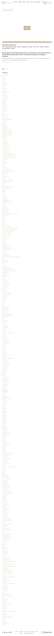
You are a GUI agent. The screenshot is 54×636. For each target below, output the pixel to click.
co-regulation (5, 141)
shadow (4, 511)
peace (3, 425)
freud (3, 241)
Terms (36, 631)
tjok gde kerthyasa (6, 573)
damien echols (5, 169)
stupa (3, 546)
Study (27, 1)
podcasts (4, 441)
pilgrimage (4, 434)
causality (4, 140)
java (3, 305)
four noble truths (6, 234)
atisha (3, 103)
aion (3, 81)
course (3, 160)
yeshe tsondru (5, 623)
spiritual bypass (6, 535)
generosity (4, 245)
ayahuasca (4, 107)
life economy (5, 339)
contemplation (5, 152)
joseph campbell (6, 313)
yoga (3, 625)
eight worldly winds (7, 202)
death (3, 174)
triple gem (4, 587)
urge (3, 597)
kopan (3, 329)
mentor (4, 372)
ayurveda (4, 109)
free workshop (5, 238)
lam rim (4, 331)
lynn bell (4, 353)
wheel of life (5, 618)
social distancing (6, 523)
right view (4, 484)
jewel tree (4, 306)
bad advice (5, 110)
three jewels (5, 563)
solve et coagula (6, 528)
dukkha (4, 191)
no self (3, 406)
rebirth (4, 470)
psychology (5, 456)
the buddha (5, 552)
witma (3, 621)
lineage (4, 344)
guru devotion (5, 260)
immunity (4, 286)
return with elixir (6, 478)
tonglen (4, 575)
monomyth (4, 389)
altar (3, 86)
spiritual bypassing (6, 537)
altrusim (4, 90)
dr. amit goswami (6, 188)
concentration (5, 145)
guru (3, 258)
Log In (49, 2)
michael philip (5, 377)
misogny (4, 387)
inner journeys (5, 294)
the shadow (5, 554)
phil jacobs (5, 430)
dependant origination (7, 179)
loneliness (4, 349)
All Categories (5, 74)
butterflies (4, 136)
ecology (4, 195)
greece (4, 251)
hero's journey (5, 272)
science (4, 501)
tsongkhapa (5, 588)
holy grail (4, 274)
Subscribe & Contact (44, 2)
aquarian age (5, 97)
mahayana (4, 355)
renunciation (5, 477)
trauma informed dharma (6, 48)
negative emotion (6, 398)
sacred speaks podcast (7, 492)
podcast (4, 439)
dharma (4, 183)
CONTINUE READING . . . (7, 62)
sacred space (5, 489)
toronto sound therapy (7, 576)
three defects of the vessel (9, 561)
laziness (4, 334)
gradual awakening (7, 248)
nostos (3, 410)
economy (4, 198)
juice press (4, 317)
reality (3, 468)
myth (3, 394)
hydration (4, 281)
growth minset (5, 255)
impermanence (6, 288)
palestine (4, 418)
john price (4, 312)
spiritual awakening (7, 533)
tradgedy (4, 578)
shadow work (5, 513)
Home (16, 631)
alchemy (4, 83)
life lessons (5, 341)
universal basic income (7, 595)
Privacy (21, 633)
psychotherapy (5, 458)
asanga (4, 100)
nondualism (5, 408)
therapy (4, 556)
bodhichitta (5, 117)
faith (3, 222)
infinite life (4, 291)
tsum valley (5, 590)
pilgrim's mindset (6, 432)
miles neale (5, 382)
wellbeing (4, 614)
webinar (4, 613)
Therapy (20, 1)
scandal (4, 499)
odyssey (4, 413)
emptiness (4, 207)
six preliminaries (6, 518)
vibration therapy (6, 604)
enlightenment (5, 208)
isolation (4, 300)
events (3, 219)
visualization (5, 607)
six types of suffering (7, 520)
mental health (5, 370)
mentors (4, 374)
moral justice (5, 391)
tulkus (3, 592)
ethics (3, 217)
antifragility (5, 95)
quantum (4, 461)
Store (28, 631)
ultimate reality (6, 594)
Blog (32, 631)
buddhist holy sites (6, 129)
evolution (4, 220)
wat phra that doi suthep (8, 611)
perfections (5, 429)
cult (3, 165)
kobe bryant (5, 325)
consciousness (5, 150)
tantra (3, 549)
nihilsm (4, 405)
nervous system (6, 401)
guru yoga (4, 263)
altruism (4, 88)
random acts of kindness (8, 466)
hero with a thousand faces (9, 270)
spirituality (4, 540)
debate (4, 177)
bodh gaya (4, 116)
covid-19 (4, 164)
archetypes (4, 98)
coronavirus (5, 159)
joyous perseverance (7, 315)
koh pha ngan (5, 327)
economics (4, 196)
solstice (4, 527)
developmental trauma (8, 181)
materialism (5, 360)
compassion (5, 143)
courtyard (4, 162)
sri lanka (4, 542)
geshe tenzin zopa (6, 246)
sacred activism (6, 487)
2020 (3, 76)
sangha (4, 497)
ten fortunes (5, 551)
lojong (3, 348)
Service (31, 1)
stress (3, 544)
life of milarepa (6, 343)
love (3, 351)
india (3, 289)
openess (4, 417)
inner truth (5, 296)
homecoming (5, 275)
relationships (5, 475)
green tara (4, 253)
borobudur (4, 121)
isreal (3, 301)
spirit (3, 532)
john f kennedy (6, 308)
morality (4, 392)
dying (3, 193)
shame (4, 515)
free (3, 236)
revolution (4, 480)
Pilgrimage (37, 1)
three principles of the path (9, 566)
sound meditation (6, 530)
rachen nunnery (6, 463)
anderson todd (5, 91)
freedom (4, 239)
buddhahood (5, 126)
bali (3, 112)
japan (3, 303)
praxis (3, 447)
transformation (5, 580)
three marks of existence (8, 564)
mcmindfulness (5, 361)
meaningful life (6, 365)
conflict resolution (6, 148)
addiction (4, 79)
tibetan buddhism (6, 570)
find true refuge (6, 226)
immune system (6, 284)
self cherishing (5, 503)
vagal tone (4, 599)
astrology (4, 102)
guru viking (5, 262)
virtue (3, 606)
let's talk (4, 336)
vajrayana (4, 602)
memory (4, 368)
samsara (4, 496)
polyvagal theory (6, 444)
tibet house (5, 568)
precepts (4, 451)
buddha (4, 124)
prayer (3, 449)
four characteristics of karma (9, 229)
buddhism (4, 128)
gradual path (5, 250)
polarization (5, 442)
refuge (4, 473)
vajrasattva (4, 601)
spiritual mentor (6, 539)
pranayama (5, 446)
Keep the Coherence (9, 45)
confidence (5, 147)
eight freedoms (6, 200)
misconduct (5, 386)
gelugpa (4, 243)
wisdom (4, 619)
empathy (4, 205)
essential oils (5, 215)
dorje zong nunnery (7, 186)
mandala (4, 356)
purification (5, 460)
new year (4, 403)
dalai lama (5, 167)
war (3, 609)
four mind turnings (7, 232)
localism (4, 346)
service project (5, 509)
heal (3, 265)
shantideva (5, 516)
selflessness (5, 504)
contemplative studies (7, 155)
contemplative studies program (9, 157)
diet (3, 184)
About (15, 1)
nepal (3, 399)
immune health (6, 282)
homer (3, 277)
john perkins (5, 310)
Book (24, 1)
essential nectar (6, 212)
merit (3, 375)
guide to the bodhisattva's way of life (11, 257)
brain (3, 122)
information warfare (7, 293)
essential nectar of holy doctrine (10, 214)
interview (4, 298)
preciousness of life (7, 453)
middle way (5, 380)
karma (3, 322)
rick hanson (5, 482)
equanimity (5, 210)
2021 (3, 78)
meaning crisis (5, 363)
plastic (3, 437)
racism (4, 465)
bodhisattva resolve (7, 119)
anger (3, 93)
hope (3, 279)
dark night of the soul (7, 171)
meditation (4, 367)
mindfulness (5, 384)
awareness (4, 105)
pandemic (4, 420)
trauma (4, 582)
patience (4, 423)
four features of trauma (8, 231)
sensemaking (5, 508)
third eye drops (6, 558)
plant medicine (5, 435)
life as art (4, 337)
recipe (3, 472)
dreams (4, 190)
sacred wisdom (6, 494)
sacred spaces (5, 490)
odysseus (4, 411)
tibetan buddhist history (8, 571)
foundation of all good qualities (10, 227)
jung (3, 318)
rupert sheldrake (6, 485)
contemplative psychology (8, 153)
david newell (5, 172)
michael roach (5, 379)
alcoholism (4, 85)
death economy (6, 176)
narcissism (4, 396)
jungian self (5, 320)
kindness (4, 324)
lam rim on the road (7, 332)
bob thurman (5, 114)
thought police (5, 559)
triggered (12, 48)
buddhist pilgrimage (7, 133)
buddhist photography (7, 131)
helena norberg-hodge (7, 269)
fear (3, 224)
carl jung (4, 138)
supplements (5, 547)
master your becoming (7, 358)
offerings (4, 415)
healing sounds (6, 267)
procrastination (5, 454)
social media (5, 525)
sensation (4, 506)
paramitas (4, 422)
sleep (3, 521)
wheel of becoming (7, 616)
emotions (4, 203)
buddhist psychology (7, 134)
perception (4, 427)
